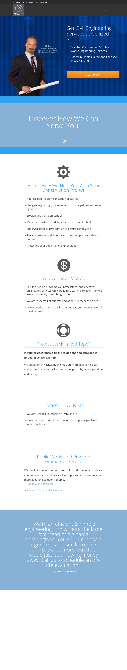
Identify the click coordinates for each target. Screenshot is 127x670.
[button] (112, 12)
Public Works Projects (40, 484)
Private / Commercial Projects (44, 490)
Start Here (93, 74)
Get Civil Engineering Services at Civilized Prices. (89, 34)
